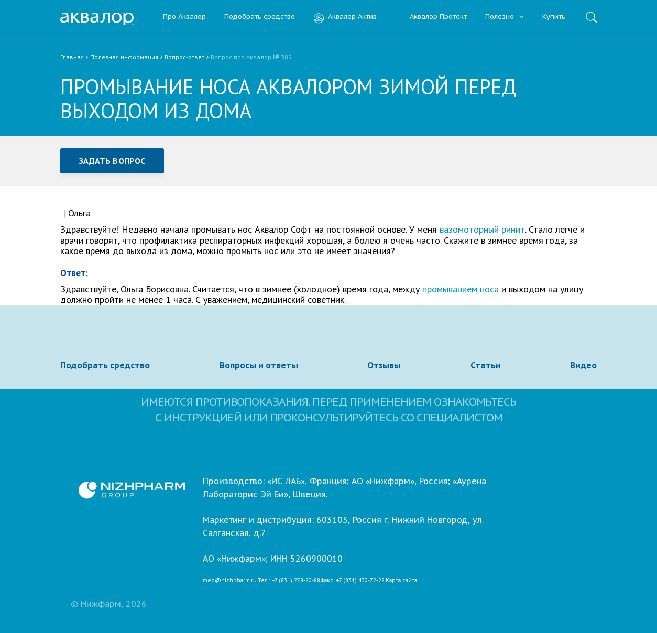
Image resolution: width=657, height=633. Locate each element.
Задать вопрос (112, 161)
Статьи (485, 365)
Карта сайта (401, 580)
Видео (583, 365)
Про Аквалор (184, 17)
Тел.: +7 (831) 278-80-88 (289, 580)
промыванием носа (460, 289)
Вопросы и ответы (259, 365)
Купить (553, 17)
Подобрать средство (259, 17)
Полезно (504, 17)
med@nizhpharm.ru (230, 580)
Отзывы (384, 365)
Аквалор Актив (345, 17)
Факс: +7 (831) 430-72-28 (353, 580)
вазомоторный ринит (482, 229)
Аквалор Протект (431, 17)
